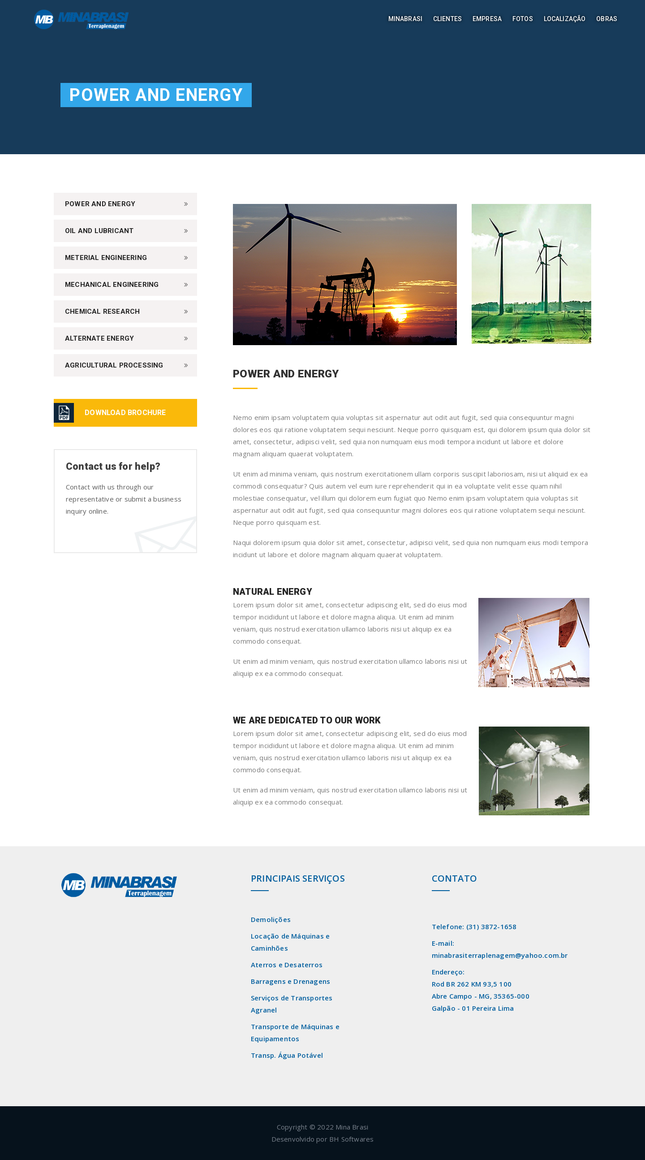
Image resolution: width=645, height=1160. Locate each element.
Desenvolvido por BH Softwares (322, 1138)
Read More (81, 917)
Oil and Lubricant (99, 231)
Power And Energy (100, 204)
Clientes (447, 18)
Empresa (487, 18)
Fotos (522, 18)
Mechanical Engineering (112, 285)
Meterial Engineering (106, 258)
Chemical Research (102, 311)
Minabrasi (405, 18)
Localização (565, 18)
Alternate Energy (99, 338)
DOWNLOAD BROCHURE (125, 412)
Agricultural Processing (114, 365)
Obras (606, 18)
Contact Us (92, 535)
